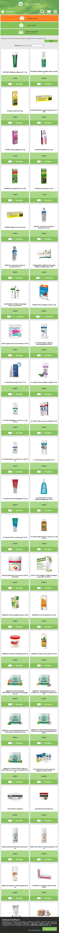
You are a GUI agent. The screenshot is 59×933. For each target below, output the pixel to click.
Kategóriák (10, 12)
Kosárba (19, 84)
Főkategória (4, 38)
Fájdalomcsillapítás (14, 38)
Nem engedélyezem (35, 930)
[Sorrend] (32, 46)
